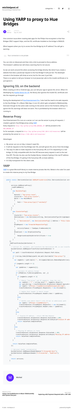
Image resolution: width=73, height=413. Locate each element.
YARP (35, 123)
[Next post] (53, 393)
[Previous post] (19, 393)
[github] (59, 8)
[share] (68, 31)
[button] (69, 8)
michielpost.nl (10, 7)
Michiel (9, 32)
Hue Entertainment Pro (31, 100)
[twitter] (63, 8)
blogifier (68, 407)
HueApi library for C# (21, 92)
